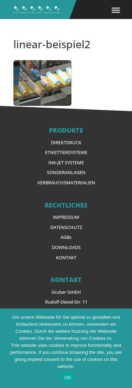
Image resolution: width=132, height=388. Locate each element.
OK (67, 377)
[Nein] (123, 348)
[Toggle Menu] (116, 10)
